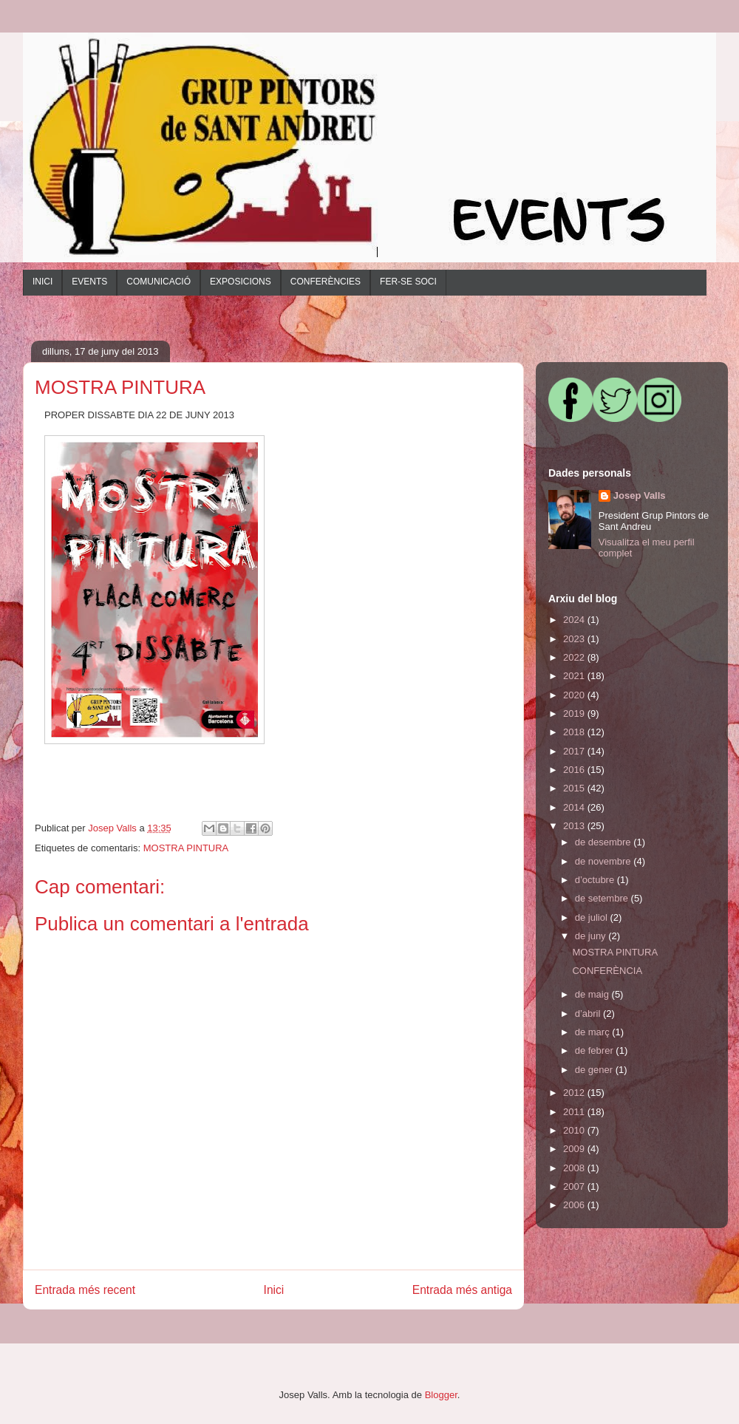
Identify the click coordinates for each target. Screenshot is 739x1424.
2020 (575, 695)
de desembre (604, 842)
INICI (42, 281)
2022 (575, 657)
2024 (575, 619)
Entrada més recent (85, 1290)
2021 (575, 675)
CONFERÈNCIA (607, 970)
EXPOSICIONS (240, 281)
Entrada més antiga (462, 1290)
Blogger (441, 1394)
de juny (592, 935)
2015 (575, 788)
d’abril (589, 1013)
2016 (575, 769)
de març (594, 1032)
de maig (593, 994)
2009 (575, 1148)
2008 (575, 1167)
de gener (595, 1069)
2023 (575, 638)
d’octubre (596, 879)
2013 (575, 825)
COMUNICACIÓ (158, 281)
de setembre (603, 898)
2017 (575, 751)
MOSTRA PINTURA (186, 848)
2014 (575, 807)
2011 (575, 1111)
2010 (575, 1130)
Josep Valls (639, 495)
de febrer (595, 1050)
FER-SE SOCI (408, 281)
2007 (575, 1186)
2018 (575, 731)
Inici (274, 1290)
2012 (575, 1092)
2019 (575, 713)
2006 (575, 1204)
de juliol (592, 917)
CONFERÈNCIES (325, 281)
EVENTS (89, 281)
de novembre (604, 861)
